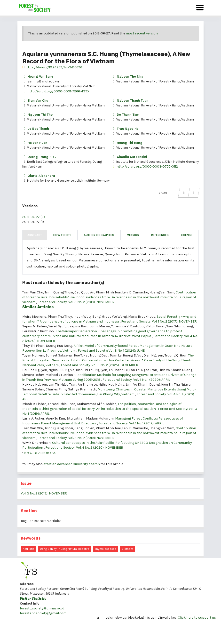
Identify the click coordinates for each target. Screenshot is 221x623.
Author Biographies (99, 235)
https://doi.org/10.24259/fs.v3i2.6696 (52, 67)
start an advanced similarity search (71, 464)
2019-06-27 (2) (33, 217)
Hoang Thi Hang (126, 143)
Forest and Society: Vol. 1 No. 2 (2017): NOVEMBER (159, 321)
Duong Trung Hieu (39, 157)
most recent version (142, 33)
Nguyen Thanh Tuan (129, 100)
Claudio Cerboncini (129, 157)
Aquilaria (28, 548)
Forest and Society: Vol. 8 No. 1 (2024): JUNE (111, 350)
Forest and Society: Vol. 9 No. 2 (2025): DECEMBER (99, 365)
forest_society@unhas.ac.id (42, 608)
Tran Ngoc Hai (125, 129)
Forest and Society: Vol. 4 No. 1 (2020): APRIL (136, 380)
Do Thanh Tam (125, 115)
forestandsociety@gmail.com (43, 613)
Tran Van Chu (35, 100)
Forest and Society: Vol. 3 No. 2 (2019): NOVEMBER (76, 302)
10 (47, 453)
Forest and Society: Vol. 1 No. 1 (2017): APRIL (131, 423)
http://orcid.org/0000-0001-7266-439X (55, 91)
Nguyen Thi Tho (37, 115)
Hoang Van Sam (37, 76)
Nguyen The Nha (127, 76)
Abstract (34, 235)
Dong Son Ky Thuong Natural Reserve (64, 548)
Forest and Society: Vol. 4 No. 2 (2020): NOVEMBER (84, 447)
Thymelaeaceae (105, 548)
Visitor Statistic (33, 598)
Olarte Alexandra (38, 176)
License (186, 235)
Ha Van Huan (34, 143)
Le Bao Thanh (35, 129)
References (160, 235)
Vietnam (127, 548)
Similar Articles (38, 307)
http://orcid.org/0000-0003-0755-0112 (144, 166)
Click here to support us (197, 617)
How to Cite (62, 235)
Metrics (133, 235)
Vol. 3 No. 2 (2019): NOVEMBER (44, 493)
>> (54, 453)
